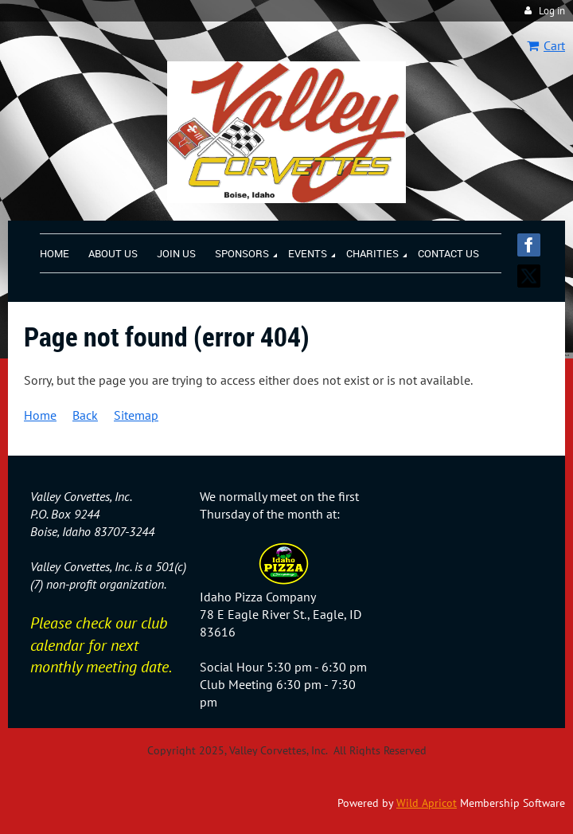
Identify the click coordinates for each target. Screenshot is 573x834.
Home (40, 415)
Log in (552, 11)
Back (85, 415)
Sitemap (136, 415)
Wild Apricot (426, 803)
